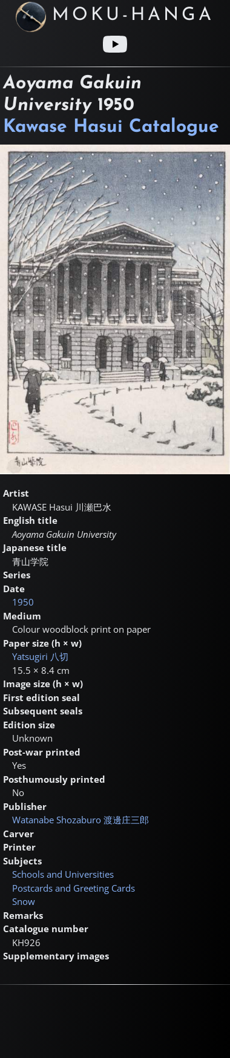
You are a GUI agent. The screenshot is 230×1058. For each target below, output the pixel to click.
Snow (23, 901)
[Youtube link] (115, 44)
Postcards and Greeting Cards (73, 888)
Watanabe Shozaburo (80, 820)
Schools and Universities (63, 874)
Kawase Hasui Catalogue (111, 127)
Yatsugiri (40, 656)
